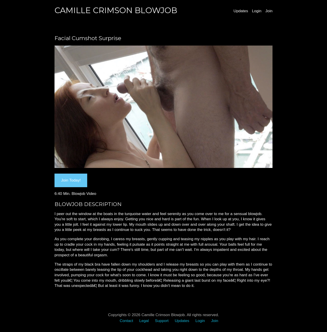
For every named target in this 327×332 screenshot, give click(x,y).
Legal (144, 320)
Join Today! (71, 180)
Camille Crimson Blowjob (115, 10)
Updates (240, 11)
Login (256, 11)
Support (161, 320)
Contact (126, 320)
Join (268, 11)
